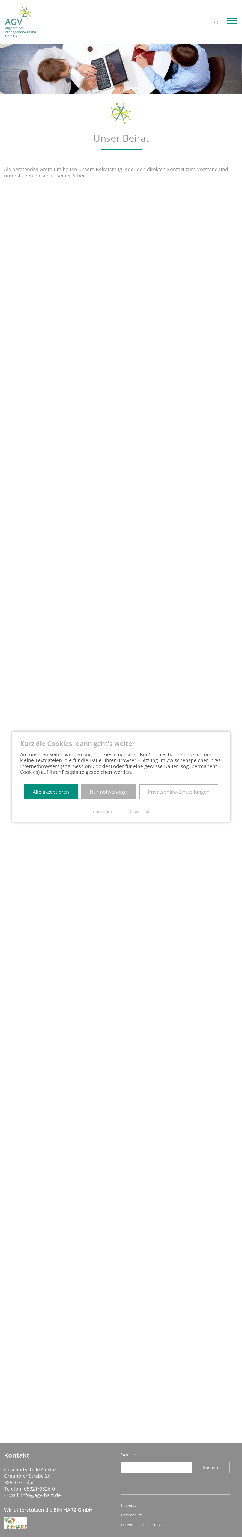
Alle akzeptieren (51, 792)
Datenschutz (131, 1515)
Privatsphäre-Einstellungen (179, 792)
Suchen (210, 1467)
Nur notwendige (108, 792)
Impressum (130, 1505)
